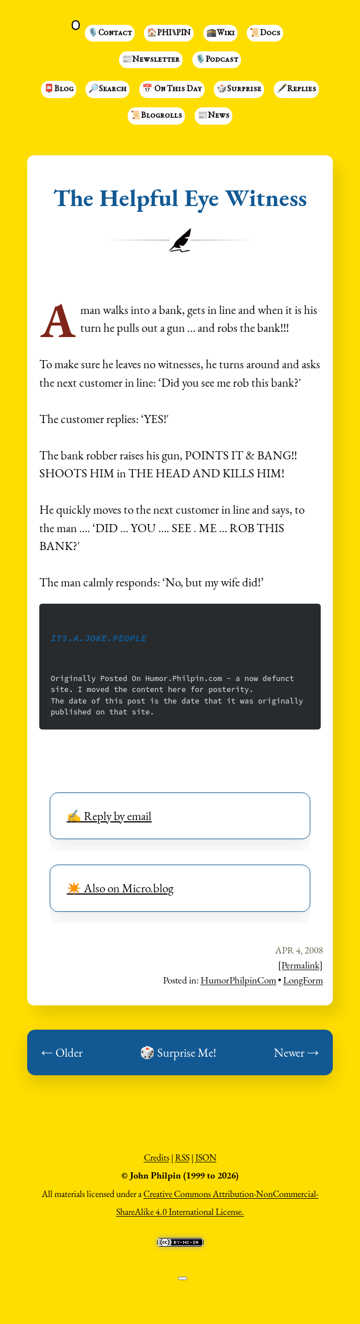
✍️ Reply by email (108, 816)
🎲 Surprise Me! (178, 1052)
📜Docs (265, 33)
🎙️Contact (110, 33)
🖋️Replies (296, 89)
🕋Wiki (220, 33)
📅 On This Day (172, 89)
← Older (62, 1052)
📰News (213, 116)
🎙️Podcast (216, 60)
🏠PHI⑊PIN (169, 33)
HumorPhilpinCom (238, 980)
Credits (156, 1157)
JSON (206, 1157)
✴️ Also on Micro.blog (119, 888)
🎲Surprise (239, 89)
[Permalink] (300, 965)
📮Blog (58, 89)
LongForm (303, 980)
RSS (182, 1157)
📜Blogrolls (156, 116)
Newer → (296, 1052)
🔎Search (107, 89)
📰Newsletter (151, 60)
